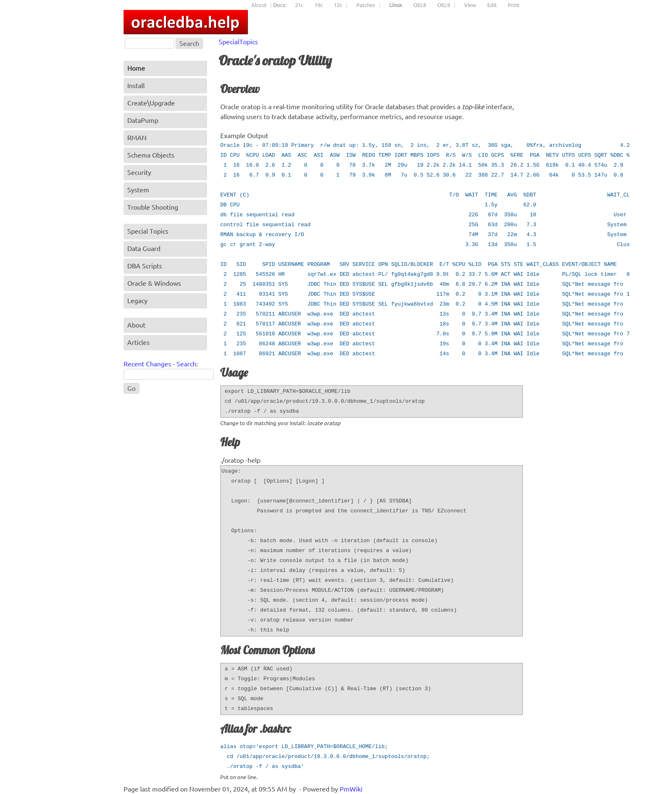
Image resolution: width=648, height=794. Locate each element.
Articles (138, 342)
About (259, 5)
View (470, 5)
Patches (365, 5)
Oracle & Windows (154, 283)
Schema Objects (150, 155)
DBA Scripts (144, 266)
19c (318, 5)
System (138, 190)
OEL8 (419, 5)
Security (139, 172)
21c (299, 5)
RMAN (137, 137)
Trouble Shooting (152, 207)
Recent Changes (147, 364)
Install (136, 85)
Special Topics (147, 231)
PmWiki (351, 789)
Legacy (137, 300)
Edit (492, 5)
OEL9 (443, 5)
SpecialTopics (238, 41)
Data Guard (143, 248)
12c (338, 5)
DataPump (142, 120)
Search (186, 364)
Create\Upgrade (151, 103)
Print (513, 5)
